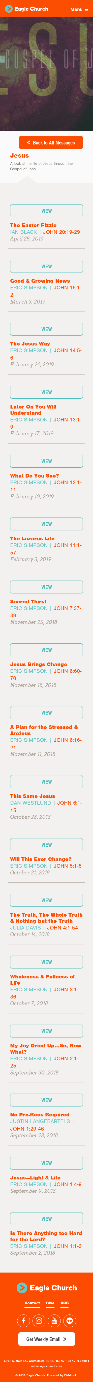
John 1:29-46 (27, 1128)
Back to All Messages (54, 142)
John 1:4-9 (68, 1184)
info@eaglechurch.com (46, 1366)
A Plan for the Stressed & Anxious (44, 730)
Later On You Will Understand (33, 409)
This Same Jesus (32, 796)
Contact (32, 1303)
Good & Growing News (40, 280)
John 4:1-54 (62, 927)
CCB (65, 1303)
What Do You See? (34, 475)
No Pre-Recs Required (40, 1114)
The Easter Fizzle (33, 225)
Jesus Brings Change (38, 664)
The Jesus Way (30, 343)
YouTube (54, 1320)
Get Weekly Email (43, 1339)
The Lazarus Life (32, 538)
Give (50, 1303)
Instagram (38, 1320)
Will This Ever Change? (40, 859)
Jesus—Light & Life (35, 1177)
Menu (79, 9)
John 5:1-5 (68, 866)
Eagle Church (26, 9)
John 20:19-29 (61, 232)
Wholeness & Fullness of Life (42, 979)
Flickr (69, 1320)
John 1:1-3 (68, 1246)
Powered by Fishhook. (62, 1375)
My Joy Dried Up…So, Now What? (45, 1048)
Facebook (23, 1320)
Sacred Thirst (28, 601)
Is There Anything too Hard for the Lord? (46, 1236)
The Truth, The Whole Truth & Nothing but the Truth (46, 917)
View (46, 210)
